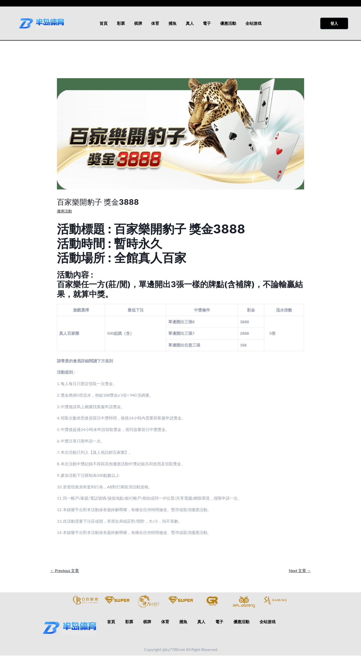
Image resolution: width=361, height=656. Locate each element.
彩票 (124, 23)
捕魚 (172, 23)
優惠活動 (225, 23)
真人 (189, 23)
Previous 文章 (65, 570)
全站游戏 (249, 23)
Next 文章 (299, 570)
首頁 (108, 23)
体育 (156, 23)
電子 (205, 23)
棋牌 (140, 23)
